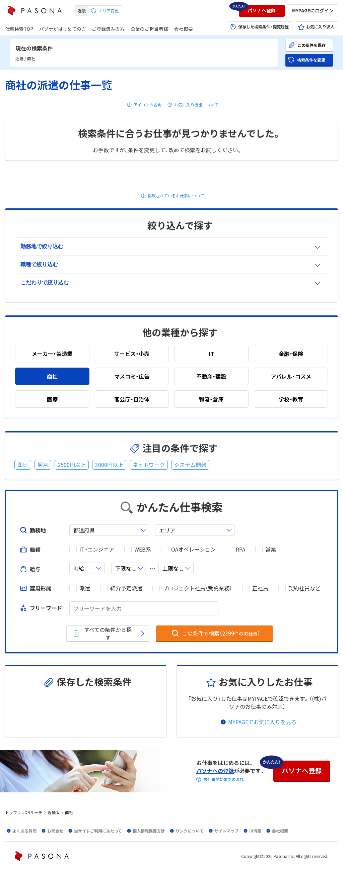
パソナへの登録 (215, 771)
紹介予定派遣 (126, 588)
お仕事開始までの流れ (223, 779)
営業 (270, 549)
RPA (240, 549)
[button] (262, 11)
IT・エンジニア (96, 549)
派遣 (84, 588)
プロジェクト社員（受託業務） (197, 588)
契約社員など (304, 588)
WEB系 (142, 549)
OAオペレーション (193, 549)
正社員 (260, 588)
